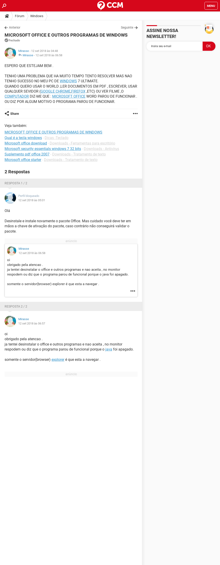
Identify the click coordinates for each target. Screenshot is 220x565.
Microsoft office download (26, 143)
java (108, 349)
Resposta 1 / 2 (16, 183)
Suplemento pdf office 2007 (27, 154)
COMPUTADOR (17, 96)
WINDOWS (68, 81)
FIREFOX (78, 91)
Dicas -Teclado (56, 138)
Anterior (14, 27)
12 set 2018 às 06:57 (31, 323)
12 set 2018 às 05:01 (31, 200)
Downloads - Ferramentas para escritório (82, 143)
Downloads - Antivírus (101, 149)
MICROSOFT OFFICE (68, 96)
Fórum (19, 16)
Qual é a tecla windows (23, 138)
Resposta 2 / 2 (16, 306)
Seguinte (127, 27)
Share (14, 113)
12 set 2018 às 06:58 (48, 55)
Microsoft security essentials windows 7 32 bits (43, 149)
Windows (36, 16)
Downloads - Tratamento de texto (79, 154)
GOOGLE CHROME (56, 91)
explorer (58, 359)
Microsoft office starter (23, 160)
